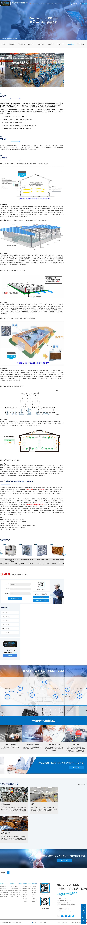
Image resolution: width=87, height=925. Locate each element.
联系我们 (10, 655)
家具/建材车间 (31, 44)
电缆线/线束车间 (13, 38)
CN (84, 3)
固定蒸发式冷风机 (37, 491)
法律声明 (58, 922)
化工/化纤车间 (41, 44)
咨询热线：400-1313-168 (41, 600)
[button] (64, 554)
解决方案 (7, 38)
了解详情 (14, 563)
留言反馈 (79, 922)
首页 (3, 38)
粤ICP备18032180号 (42, 922)
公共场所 (3, 44)
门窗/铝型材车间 (80, 44)
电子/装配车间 (51, 44)
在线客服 (41, 597)
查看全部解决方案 (81, 784)
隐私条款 (65, 922)
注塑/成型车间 (60, 44)
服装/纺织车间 (22, 44)
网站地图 (72, 922)
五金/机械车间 (12, 44)
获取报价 (5, 563)
